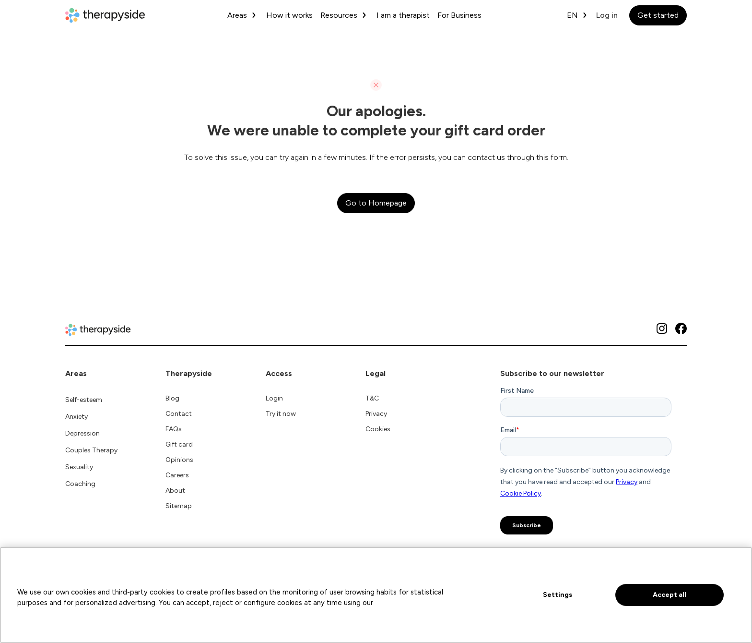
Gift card (179, 444)
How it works (289, 15)
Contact (178, 414)
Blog (172, 398)
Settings (557, 595)
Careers (177, 475)
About (175, 490)
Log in (607, 15)
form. (559, 157)
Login (274, 398)
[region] (376, 595)
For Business (459, 15)
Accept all (669, 595)
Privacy (376, 414)
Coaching (80, 484)
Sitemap (178, 506)
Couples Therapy (91, 450)
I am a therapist (403, 15)
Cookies (377, 429)
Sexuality (79, 467)
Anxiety (76, 416)
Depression (82, 433)
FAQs (173, 429)
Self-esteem (83, 400)
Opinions (179, 460)
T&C (372, 398)
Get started (658, 15)
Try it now (281, 414)
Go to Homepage (376, 202)
